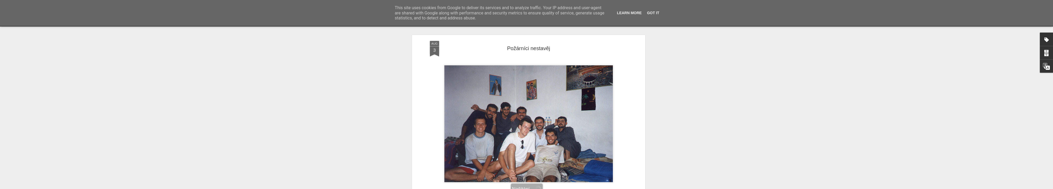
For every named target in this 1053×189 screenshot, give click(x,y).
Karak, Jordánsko (535, 168)
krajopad (526, 162)
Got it (653, 13)
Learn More (629, 13)
